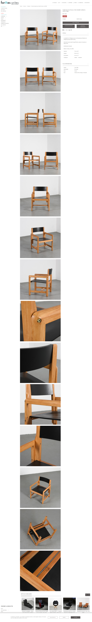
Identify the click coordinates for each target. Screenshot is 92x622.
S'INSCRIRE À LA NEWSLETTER (7, 606)
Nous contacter (76, 22)
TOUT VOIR (3, 9)
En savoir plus (53, 617)
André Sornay (79, 19)
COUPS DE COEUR (4, 8)
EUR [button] (59, 2)
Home (21, 6)
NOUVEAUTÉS (3, 6)
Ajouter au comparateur (82, 26)
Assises (24, 6)
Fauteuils (28, 6)
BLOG (2, 608)
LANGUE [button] (54, 2)
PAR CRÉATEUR (3, 11)
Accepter (75, 617)
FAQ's (2, 611)
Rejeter (64, 617)
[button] (4, 16)
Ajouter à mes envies (69, 25)
